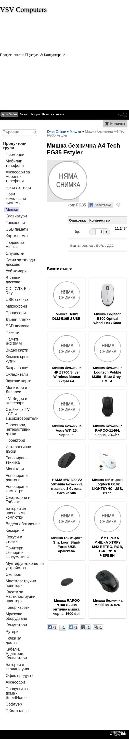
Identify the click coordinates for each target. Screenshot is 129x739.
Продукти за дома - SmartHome (17, 693)
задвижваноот (118, 733)
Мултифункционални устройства (25, 565)
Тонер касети (17, 607)
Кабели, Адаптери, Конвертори (16, 653)
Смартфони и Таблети (18, 499)
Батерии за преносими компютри (16, 512)
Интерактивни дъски (18, 449)
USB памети (17, 229)
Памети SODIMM (14, 341)
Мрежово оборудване (16, 616)
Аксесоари (15, 682)
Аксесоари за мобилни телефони (18, 176)
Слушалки (15, 253)
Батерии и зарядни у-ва (17, 667)
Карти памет (17, 236)
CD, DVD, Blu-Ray (18, 291)
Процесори (16, 313)
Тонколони (15, 223)
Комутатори (16, 625)
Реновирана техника (17, 460)
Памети (12, 333)
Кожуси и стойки (14, 539)
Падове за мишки (15, 244)
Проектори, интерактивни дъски (18, 429)
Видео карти (17, 350)
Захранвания (17, 368)
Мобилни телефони (15, 163)
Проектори (15, 440)
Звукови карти (18, 381)
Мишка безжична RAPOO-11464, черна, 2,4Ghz (108, 430)
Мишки (12, 209)
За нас (24, 114)
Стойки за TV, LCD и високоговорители (22, 413)
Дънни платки (18, 319)
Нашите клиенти (53, 114)
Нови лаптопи (18, 187)
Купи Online (9, 114)
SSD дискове (17, 326)
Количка (117, 124)
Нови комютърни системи (16, 198)
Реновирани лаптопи (17, 477)
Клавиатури (16, 216)
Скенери (13, 574)
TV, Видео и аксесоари (16, 400)
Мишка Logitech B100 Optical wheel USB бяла (107, 318)
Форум (35, 114)
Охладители (17, 374)
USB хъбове (17, 300)
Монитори (15, 469)
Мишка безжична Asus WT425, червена (67, 430)
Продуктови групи (14, 145)
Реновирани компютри (17, 488)
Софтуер (14, 704)
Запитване (103, 205)
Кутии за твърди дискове (20, 262)
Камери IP (15, 530)
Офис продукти (20, 676)
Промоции (15, 154)
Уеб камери (16, 271)
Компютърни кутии (17, 359)
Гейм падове (17, 711)
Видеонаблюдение (23, 524)
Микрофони (16, 306)
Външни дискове (13, 280)
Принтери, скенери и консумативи (17, 552)
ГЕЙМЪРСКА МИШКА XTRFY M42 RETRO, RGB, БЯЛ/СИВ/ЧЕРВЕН (107, 546)
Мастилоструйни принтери (21, 583)
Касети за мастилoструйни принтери (20, 596)
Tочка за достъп (13, 640)
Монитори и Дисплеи (16, 390)
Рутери (12, 632)
